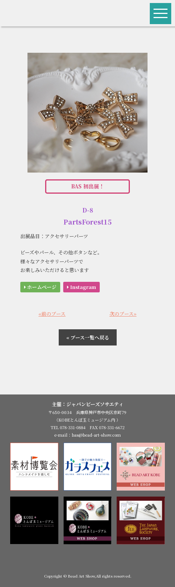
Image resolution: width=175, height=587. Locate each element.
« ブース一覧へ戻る (87, 337)
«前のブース (51, 313)
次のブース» (123, 313)
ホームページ (40, 286)
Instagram (81, 286)
